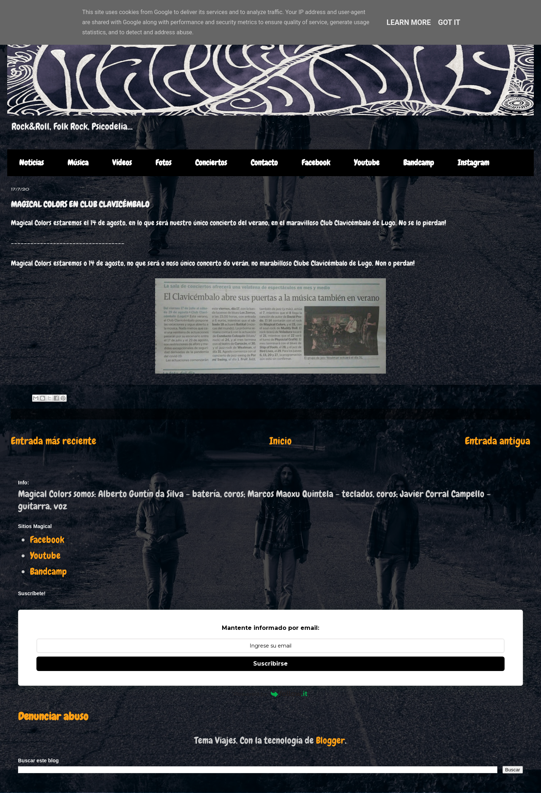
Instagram (473, 162)
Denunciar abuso (53, 716)
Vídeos (122, 162)
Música (77, 162)
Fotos (163, 162)
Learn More (409, 22)
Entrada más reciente (53, 441)
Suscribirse (270, 663)
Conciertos (211, 162)
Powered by (270, 693)
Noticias (31, 162)
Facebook (316, 162)
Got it (449, 22)
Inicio (280, 441)
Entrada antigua (497, 441)
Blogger (330, 740)
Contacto (264, 162)
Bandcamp (418, 162)
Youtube (366, 162)
